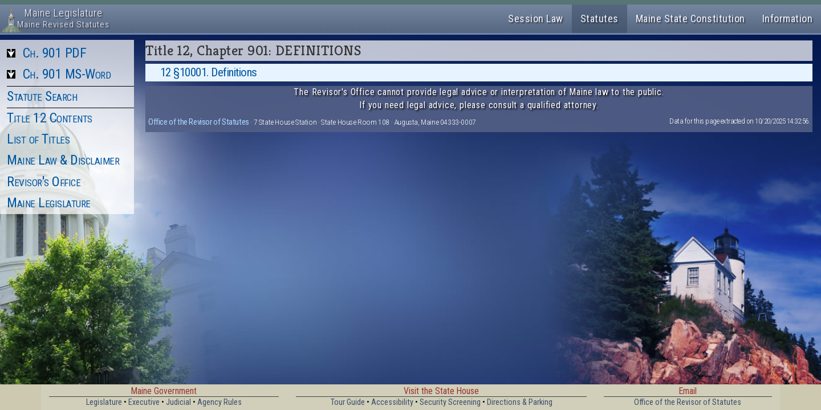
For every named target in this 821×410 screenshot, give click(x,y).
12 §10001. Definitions (208, 72)
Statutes (599, 18)
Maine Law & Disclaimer (63, 160)
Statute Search (42, 96)
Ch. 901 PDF (55, 53)
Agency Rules (219, 402)
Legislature (104, 402)
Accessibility (392, 402)
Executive (144, 402)
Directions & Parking (519, 402)
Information (787, 18)
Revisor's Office (43, 182)
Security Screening (450, 402)
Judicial (178, 402)
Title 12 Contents (49, 118)
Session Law (535, 18)
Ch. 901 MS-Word (67, 74)
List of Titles (38, 139)
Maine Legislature (49, 203)
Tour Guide (348, 402)
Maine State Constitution (690, 18)
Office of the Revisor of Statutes (198, 122)
